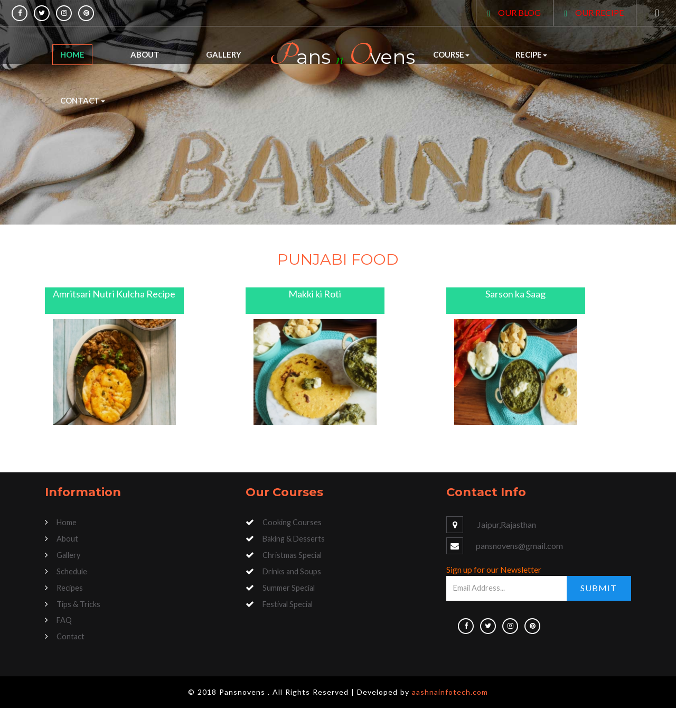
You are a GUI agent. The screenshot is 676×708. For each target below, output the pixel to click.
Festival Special (287, 604)
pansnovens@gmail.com (519, 546)
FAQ (64, 620)
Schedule (72, 571)
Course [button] (451, 54)
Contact (70, 636)
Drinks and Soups (291, 571)
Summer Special (288, 587)
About (144, 54)
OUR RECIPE (599, 12)
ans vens (342, 55)
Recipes (70, 587)
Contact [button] (82, 100)
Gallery (223, 54)
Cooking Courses (292, 522)
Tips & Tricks (78, 604)
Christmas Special (292, 555)
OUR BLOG (519, 12)
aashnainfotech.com (450, 691)
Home (72, 54)
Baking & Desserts (293, 538)
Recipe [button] (531, 54)
